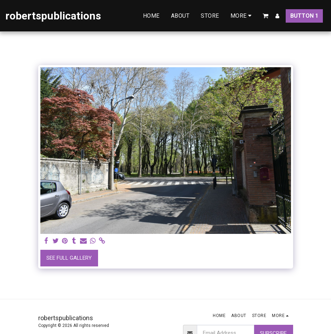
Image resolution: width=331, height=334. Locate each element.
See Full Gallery (69, 258)
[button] (265, 16)
